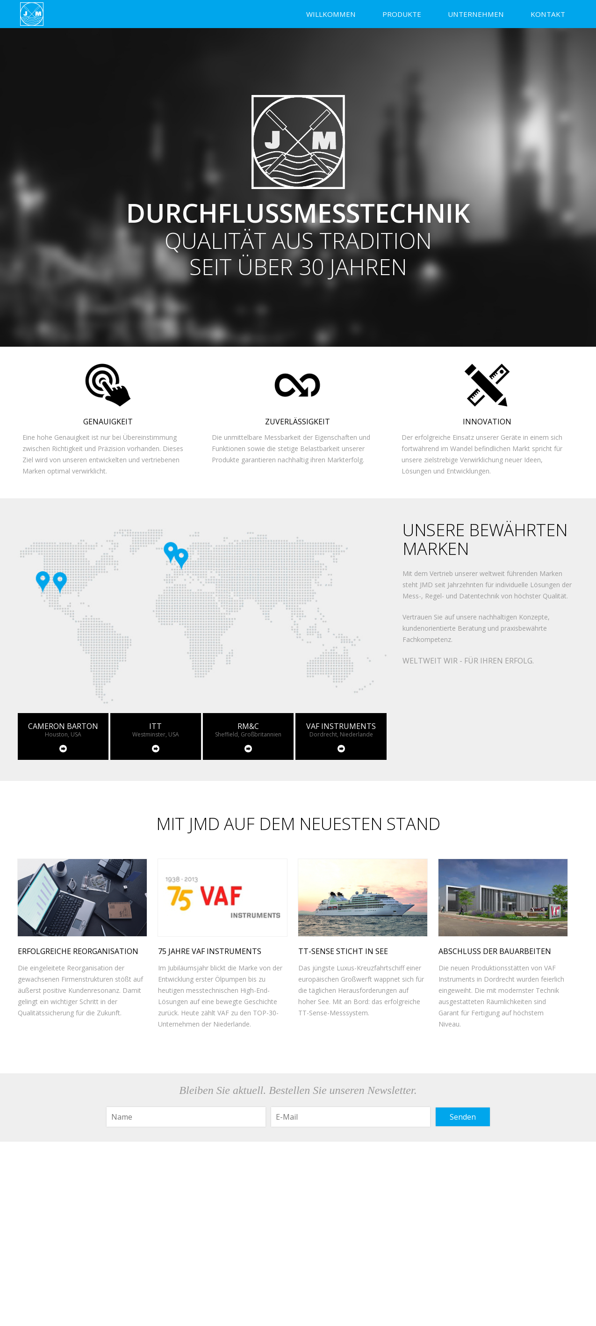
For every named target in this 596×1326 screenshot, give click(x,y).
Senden (463, 1117)
